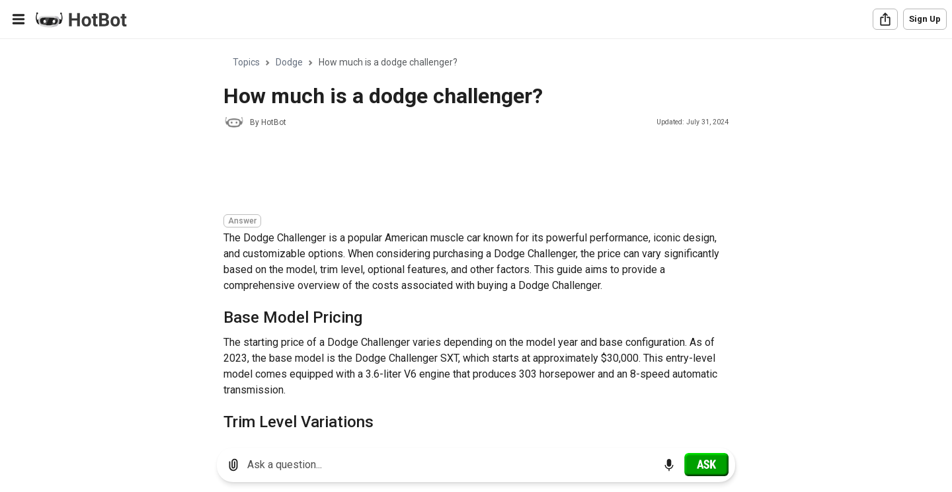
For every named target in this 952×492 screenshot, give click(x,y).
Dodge (289, 62)
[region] (476, 238)
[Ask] (706, 464)
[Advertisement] (464, 173)
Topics (246, 62)
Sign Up (925, 19)
